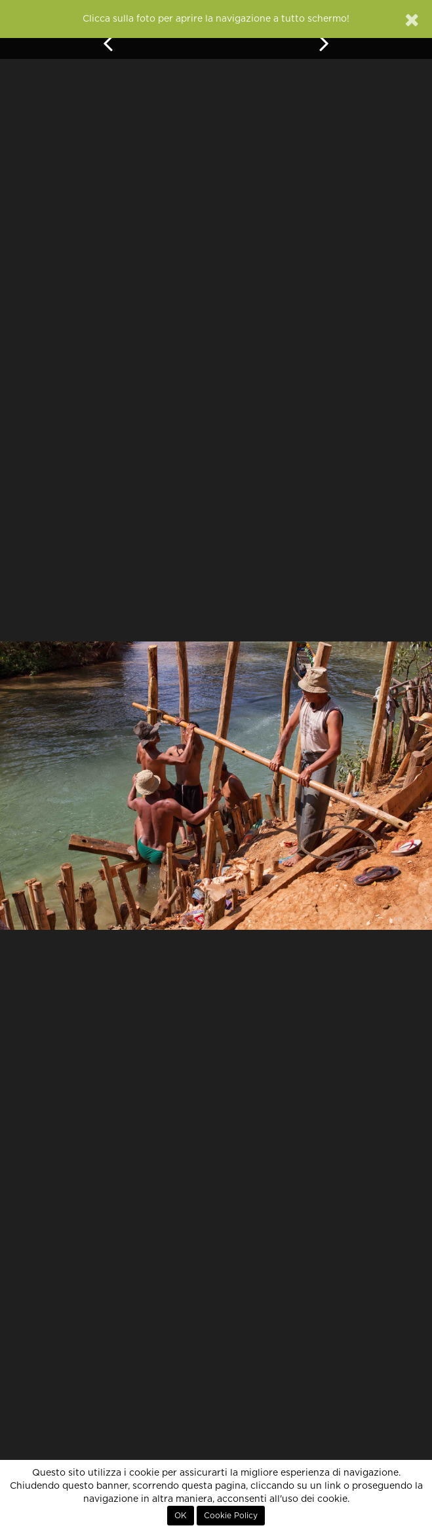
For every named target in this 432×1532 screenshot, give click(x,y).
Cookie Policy (231, 1516)
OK (180, 1516)
